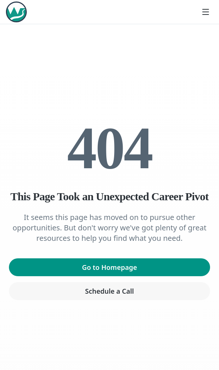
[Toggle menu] (205, 11)
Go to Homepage (109, 267)
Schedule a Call (109, 291)
